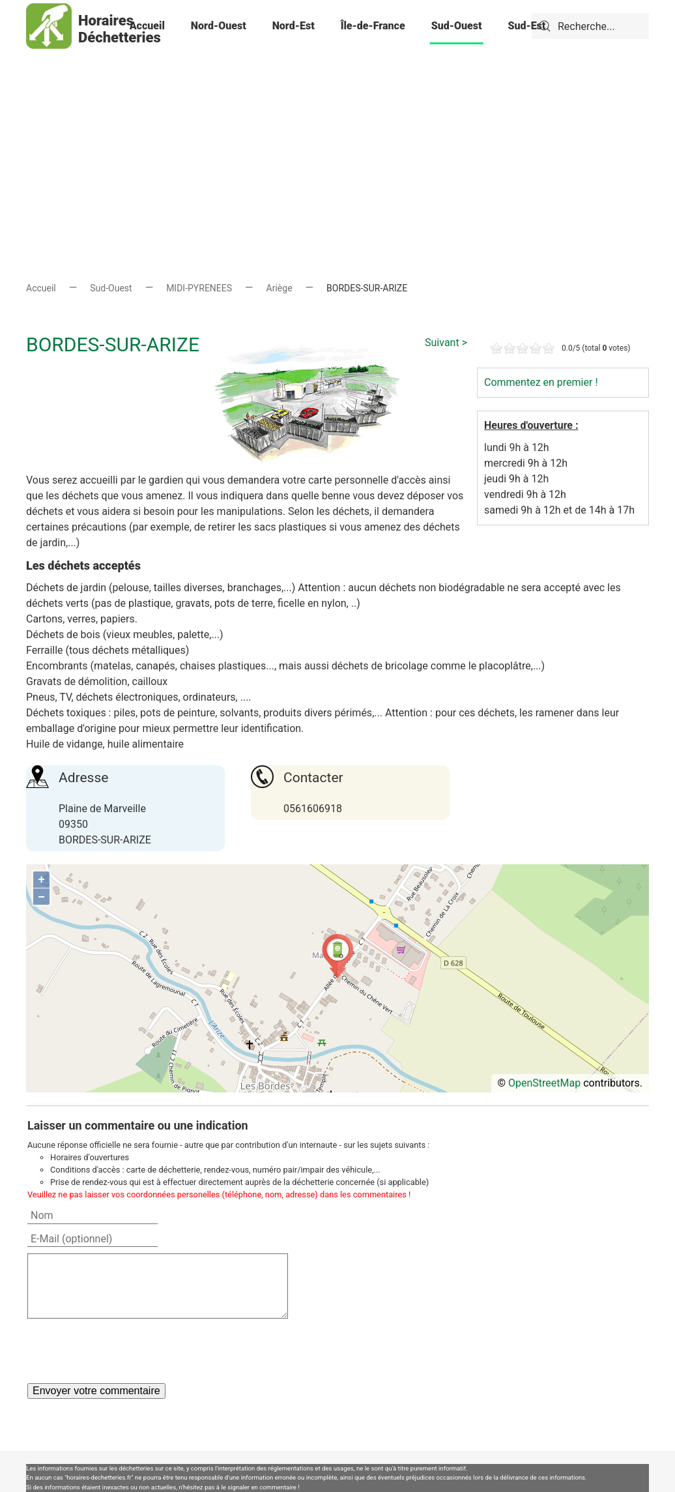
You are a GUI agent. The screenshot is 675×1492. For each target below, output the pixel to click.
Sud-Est (526, 26)
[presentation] (126, 1350)
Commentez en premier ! (541, 382)
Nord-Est (293, 26)
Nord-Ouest (218, 26)
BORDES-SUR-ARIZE (112, 344)
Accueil (147, 26)
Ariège (279, 288)
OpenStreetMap (544, 1083)
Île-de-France (373, 26)
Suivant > (446, 342)
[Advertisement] (337, 143)
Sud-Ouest (456, 26)
